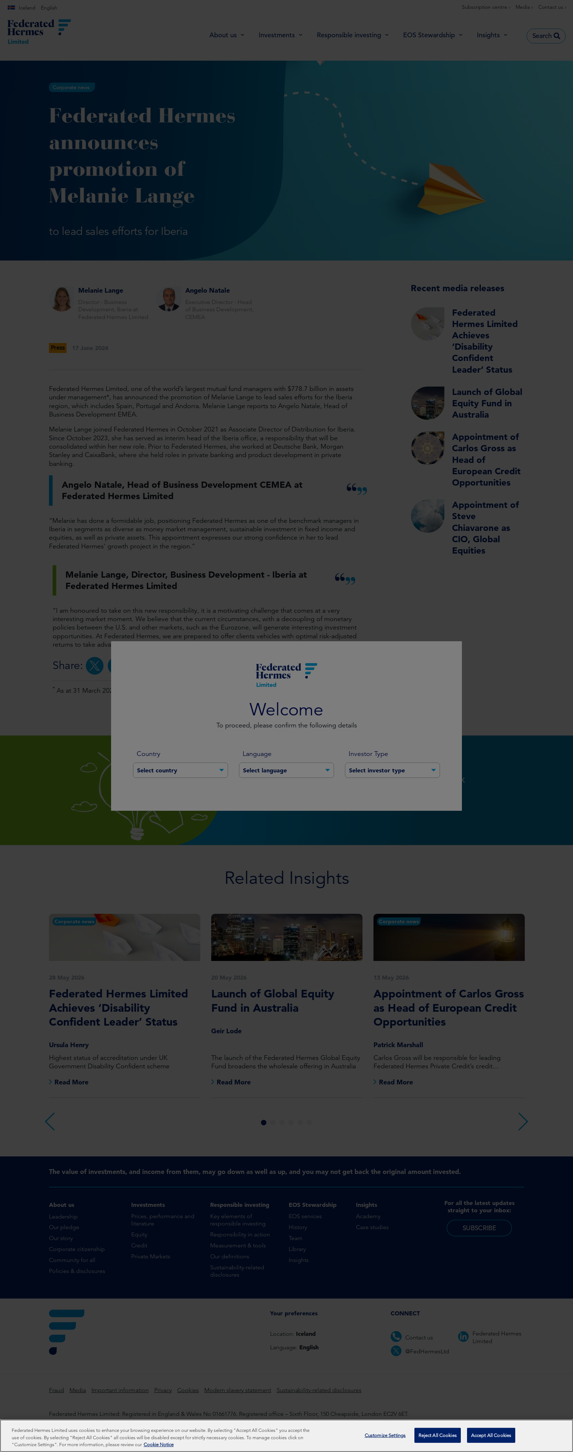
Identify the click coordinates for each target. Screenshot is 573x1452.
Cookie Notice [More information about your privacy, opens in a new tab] (159, 1445)
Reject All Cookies (437, 1436)
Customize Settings (385, 1436)
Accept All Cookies (491, 1436)
